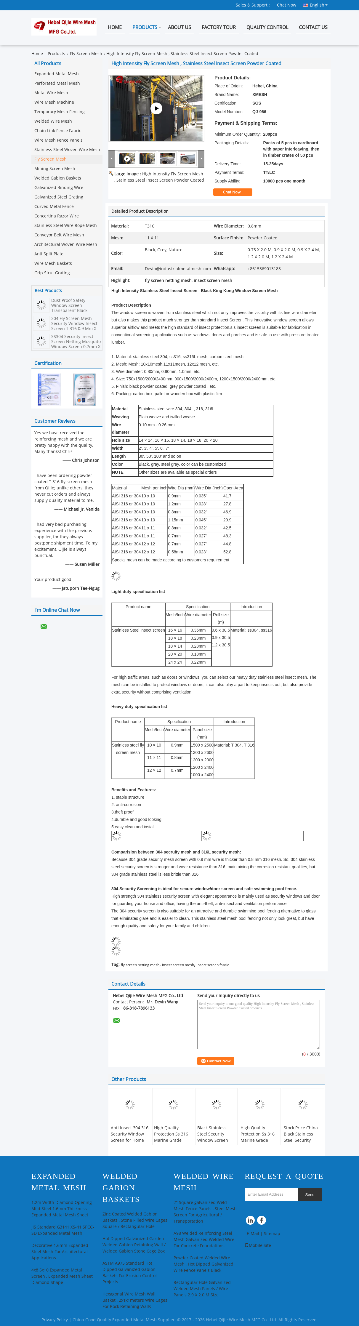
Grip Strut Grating (52, 273)
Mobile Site (258, 1245)
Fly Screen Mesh (86, 53)
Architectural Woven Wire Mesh (65, 244)
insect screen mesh (178, 965)
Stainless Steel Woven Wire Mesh (67, 149)
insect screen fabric (213, 965)
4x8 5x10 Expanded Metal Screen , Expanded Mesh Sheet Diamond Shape (62, 1276)
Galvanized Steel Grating (58, 197)
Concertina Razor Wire (56, 216)
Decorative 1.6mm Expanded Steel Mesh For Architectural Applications (59, 1252)
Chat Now (286, 5)
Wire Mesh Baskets (53, 263)
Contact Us (313, 27)
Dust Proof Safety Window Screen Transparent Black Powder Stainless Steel (73, 308)
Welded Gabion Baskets (57, 178)
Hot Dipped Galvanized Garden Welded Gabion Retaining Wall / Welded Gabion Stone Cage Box (134, 1245)
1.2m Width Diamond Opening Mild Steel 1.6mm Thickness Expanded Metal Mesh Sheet (61, 1209)
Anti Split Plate (48, 254)
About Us (179, 27)
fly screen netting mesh (140, 965)
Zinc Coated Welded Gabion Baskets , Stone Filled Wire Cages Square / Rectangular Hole (134, 1220)
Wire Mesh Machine (54, 102)
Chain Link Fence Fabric (57, 130)
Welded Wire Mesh (53, 121)
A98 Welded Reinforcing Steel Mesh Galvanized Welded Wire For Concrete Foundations (204, 1239)
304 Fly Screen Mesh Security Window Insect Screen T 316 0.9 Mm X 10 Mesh (74, 326)
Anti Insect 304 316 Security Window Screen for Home (129, 1134)
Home (115, 27)
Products (144, 27)
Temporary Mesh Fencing (59, 111)
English (319, 5)
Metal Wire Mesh (51, 92)
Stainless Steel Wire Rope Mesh (65, 225)
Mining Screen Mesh (54, 168)
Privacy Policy (54, 1319)
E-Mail (253, 1233)
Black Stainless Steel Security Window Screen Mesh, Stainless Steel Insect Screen (216, 1140)
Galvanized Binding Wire (58, 187)
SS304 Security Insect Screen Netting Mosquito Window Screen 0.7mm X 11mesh (76, 344)
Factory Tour (219, 27)
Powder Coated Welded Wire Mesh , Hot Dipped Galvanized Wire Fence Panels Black (203, 1264)
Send (309, 1194)
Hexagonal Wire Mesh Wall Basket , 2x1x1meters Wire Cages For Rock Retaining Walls (134, 1300)
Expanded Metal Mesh (56, 73)
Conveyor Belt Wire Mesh (59, 235)
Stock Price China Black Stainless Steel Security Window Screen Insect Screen (301, 1140)
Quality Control (267, 27)
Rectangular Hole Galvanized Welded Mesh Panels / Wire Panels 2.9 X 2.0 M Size (202, 1289)
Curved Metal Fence (54, 206)
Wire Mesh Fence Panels (58, 140)
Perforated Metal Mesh (57, 83)
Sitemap (272, 1233)
